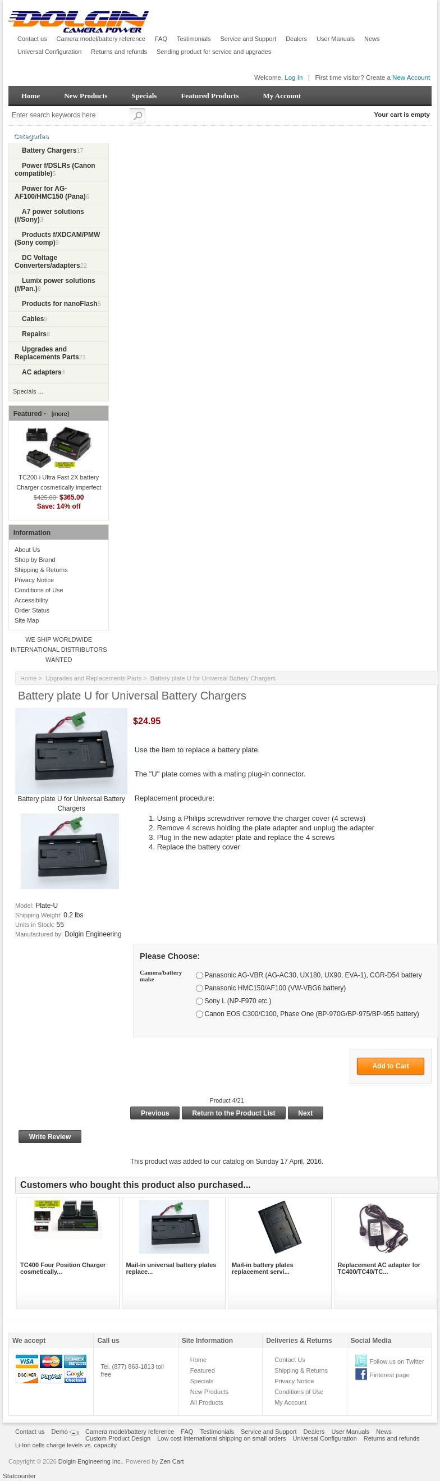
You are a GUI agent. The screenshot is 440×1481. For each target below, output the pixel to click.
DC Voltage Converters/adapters (47, 261)
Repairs (34, 334)
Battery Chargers (49, 150)
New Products (85, 96)
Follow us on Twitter (397, 1361)
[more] (58, 413)
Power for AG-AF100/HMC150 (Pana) (50, 192)
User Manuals (336, 38)
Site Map (27, 620)
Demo (65, 1431)
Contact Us (289, 1359)
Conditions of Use (39, 590)
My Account (282, 96)
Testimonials (194, 38)
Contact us (32, 38)
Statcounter (19, 1476)
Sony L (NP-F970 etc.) (237, 1001)
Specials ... (28, 391)
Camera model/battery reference (101, 38)
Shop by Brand (35, 559)
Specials (144, 96)
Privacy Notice (34, 580)
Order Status (32, 610)
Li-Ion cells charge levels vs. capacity (66, 1445)
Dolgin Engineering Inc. (90, 1461)
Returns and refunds (119, 51)
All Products (206, 1402)
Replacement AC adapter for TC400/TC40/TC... (379, 1268)
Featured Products (210, 96)
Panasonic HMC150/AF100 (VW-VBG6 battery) (275, 988)
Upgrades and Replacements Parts (93, 678)
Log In (293, 77)
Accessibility (31, 600)
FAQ (161, 38)
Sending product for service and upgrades (214, 51)
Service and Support (249, 38)
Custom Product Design (117, 1438)
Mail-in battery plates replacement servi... (262, 1268)
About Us (27, 549)
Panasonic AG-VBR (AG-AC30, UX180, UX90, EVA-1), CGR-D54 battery (312, 975)
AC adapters (42, 372)
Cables (33, 319)
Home (30, 96)
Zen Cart (172, 1461)
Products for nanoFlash (60, 304)
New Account (411, 77)
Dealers (296, 38)
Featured (202, 1370)
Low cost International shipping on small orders (221, 1438)
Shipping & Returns (41, 569)
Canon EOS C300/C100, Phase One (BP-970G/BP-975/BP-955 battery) (311, 1014)
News (372, 38)
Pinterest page (390, 1375)
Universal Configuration (49, 51)
